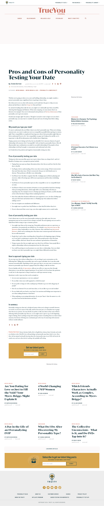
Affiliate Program (37, 497)
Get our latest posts (35, 347)
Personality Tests (61, 2)
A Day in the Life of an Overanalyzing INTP (17, 430)
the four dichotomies (51, 112)
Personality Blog (22, 494)
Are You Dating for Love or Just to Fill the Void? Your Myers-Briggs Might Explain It (17, 393)
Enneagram (74, 117)
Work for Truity (20, 497)
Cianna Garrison (16, 84)
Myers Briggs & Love (32, 90)
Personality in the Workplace (80, 201)
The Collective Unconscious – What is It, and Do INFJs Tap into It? (84, 431)
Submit (43, 354)
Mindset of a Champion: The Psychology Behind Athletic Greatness (84, 120)
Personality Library (92, 2)
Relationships (31, 18)
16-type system (27, 268)
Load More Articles (52, 449)
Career (20, 18)
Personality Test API (83, 497)
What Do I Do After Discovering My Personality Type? (50, 430)
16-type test (29, 105)
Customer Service (53, 494)
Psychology (59, 18)
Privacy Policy (82, 494)
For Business (76, 2)
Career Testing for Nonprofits (59, 497)
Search (85, 18)
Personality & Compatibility (48, 90)
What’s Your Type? (73, 18)
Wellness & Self (46, 18)
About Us (38, 494)
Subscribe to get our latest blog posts (59, 457)
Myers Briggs (20, 90)
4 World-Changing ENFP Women (49, 388)
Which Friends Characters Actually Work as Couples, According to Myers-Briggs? (85, 393)
